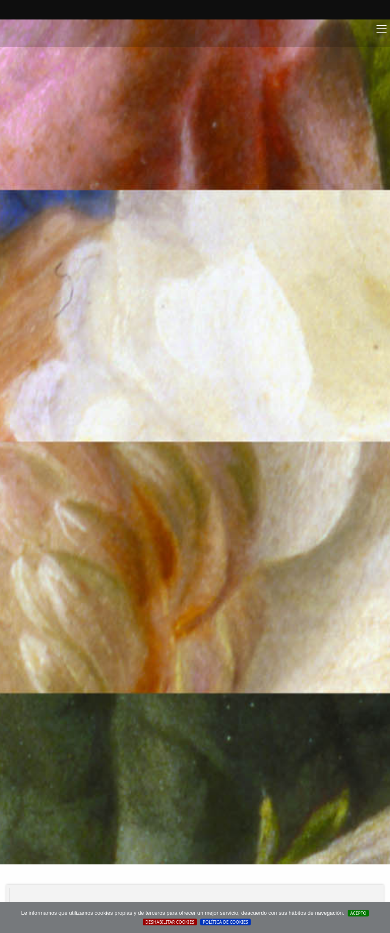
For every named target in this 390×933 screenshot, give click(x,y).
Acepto (358, 913)
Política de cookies (225, 922)
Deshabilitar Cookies (169, 922)
